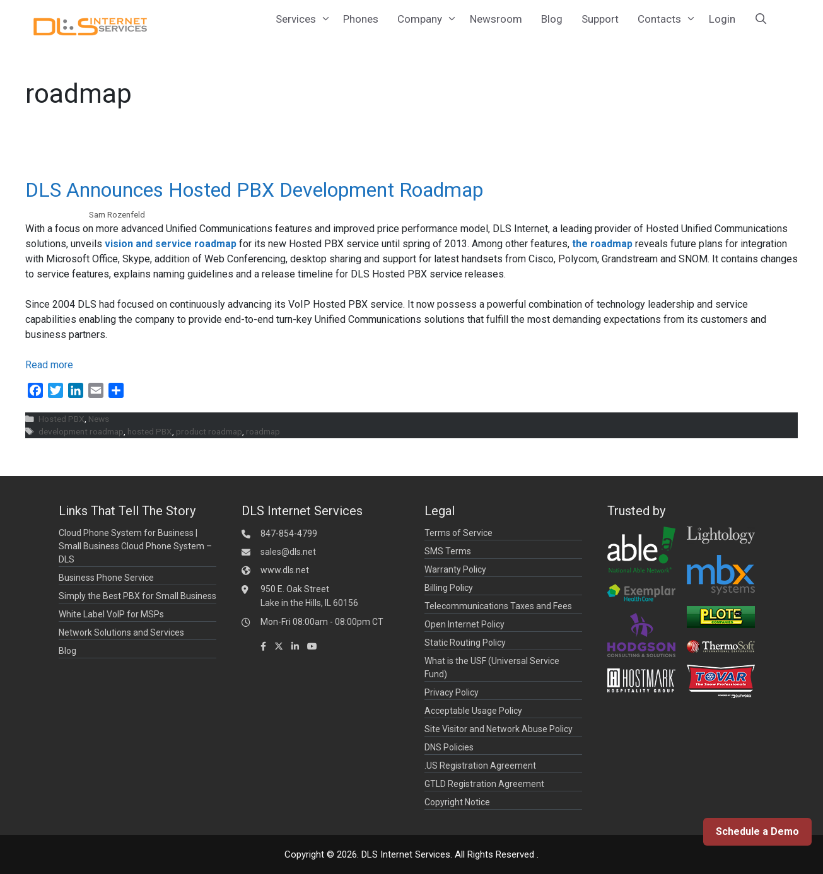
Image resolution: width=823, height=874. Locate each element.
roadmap (263, 431)
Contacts (668, 19)
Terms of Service (458, 533)
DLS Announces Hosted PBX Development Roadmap (254, 190)
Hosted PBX (61, 419)
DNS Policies (449, 747)
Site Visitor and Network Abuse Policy (498, 729)
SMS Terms (447, 551)
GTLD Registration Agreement (484, 784)
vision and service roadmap (170, 244)
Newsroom (496, 19)
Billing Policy (448, 588)
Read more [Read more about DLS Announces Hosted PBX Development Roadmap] (49, 365)
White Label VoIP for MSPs (111, 614)
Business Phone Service (106, 578)
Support (600, 19)
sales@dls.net (288, 552)
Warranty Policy (455, 569)
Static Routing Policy (465, 643)
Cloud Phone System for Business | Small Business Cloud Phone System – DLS (135, 546)
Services (305, 19)
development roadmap (81, 431)
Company (428, 19)
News (98, 419)
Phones (360, 19)
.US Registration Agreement (480, 765)
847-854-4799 (288, 533)
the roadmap (602, 244)
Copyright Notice (457, 802)
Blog (552, 19)
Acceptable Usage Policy (473, 711)
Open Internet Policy (464, 624)
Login (722, 19)
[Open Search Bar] (761, 19)
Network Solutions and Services (121, 632)
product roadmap (209, 431)
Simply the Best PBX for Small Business (137, 596)
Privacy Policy (451, 692)
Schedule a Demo (757, 831)
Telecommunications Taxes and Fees (498, 606)
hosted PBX (149, 431)
